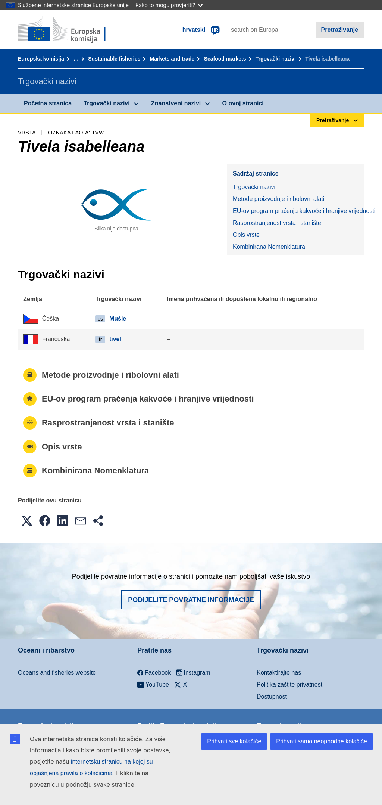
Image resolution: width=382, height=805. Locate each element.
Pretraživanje (339, 30)
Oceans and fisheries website (57, 672)
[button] (26, 520)
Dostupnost (272, 696)
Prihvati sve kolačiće (234, 741)
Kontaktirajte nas (279, 672)
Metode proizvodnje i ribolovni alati (278, 199)
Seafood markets (225, 59)
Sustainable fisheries (114, 59)
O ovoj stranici (243, 103)
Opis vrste (246, 235)
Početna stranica (48, 103)
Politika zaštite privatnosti (290, 684)
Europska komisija (41, 59)
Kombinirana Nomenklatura (269, 247)
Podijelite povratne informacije (191, 600)
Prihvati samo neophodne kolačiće (321, 741)
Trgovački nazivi (276, 59)
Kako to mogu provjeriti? (169, 5)
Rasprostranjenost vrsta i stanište (277, 223)
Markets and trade (172, 59)
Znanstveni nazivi (176, 103)
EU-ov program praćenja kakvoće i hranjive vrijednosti (298, 211)
